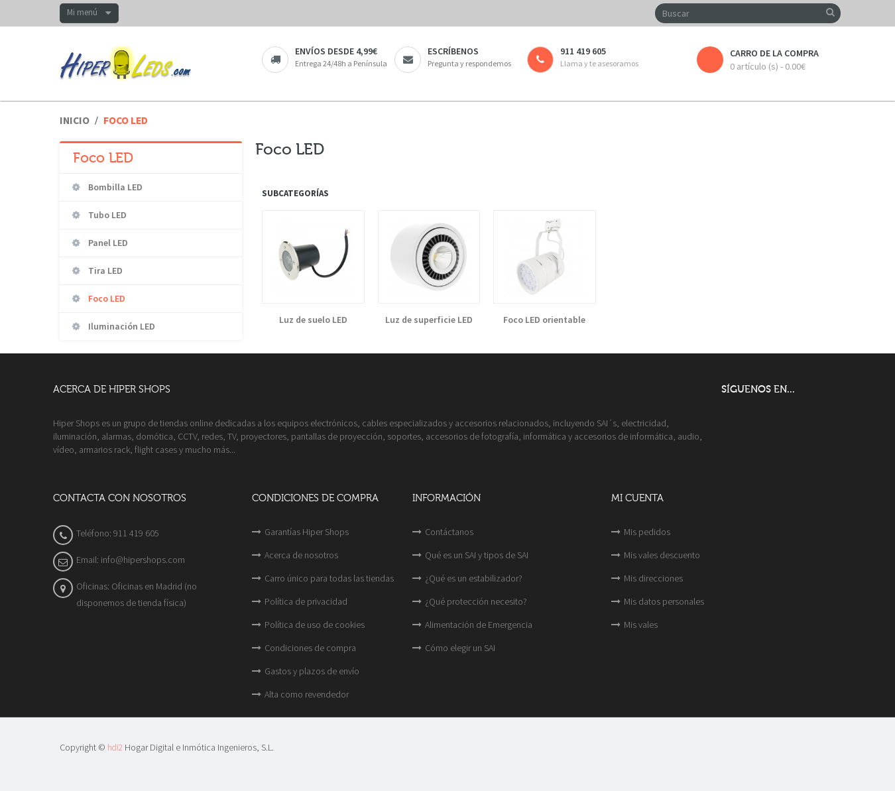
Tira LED (104, 270)
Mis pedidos (647, 532)
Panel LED (107, 243)
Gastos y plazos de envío (312, 671)
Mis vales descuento (662, 555)
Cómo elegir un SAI (460, 648)
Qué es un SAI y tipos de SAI (476, 555)
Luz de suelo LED (313, 320)
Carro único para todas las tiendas (329, 578)
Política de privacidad (306, 601)
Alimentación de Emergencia (478, 625)
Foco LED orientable (544, 320)
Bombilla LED (114, 187)
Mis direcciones (653, 578)
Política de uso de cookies (315, 625)
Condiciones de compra (310, 648)
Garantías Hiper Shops (307, 532)
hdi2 (115, 747)
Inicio (75, 120)
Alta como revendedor (307, 694)
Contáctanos (449, 532)
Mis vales (641, 625)
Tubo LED (106, 215)
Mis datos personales (664, 601)
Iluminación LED (120, 326)
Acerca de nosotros (301, 555)
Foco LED (105, 298)
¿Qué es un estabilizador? (473, 578)
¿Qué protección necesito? (476, 601)
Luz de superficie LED (429, 320)
